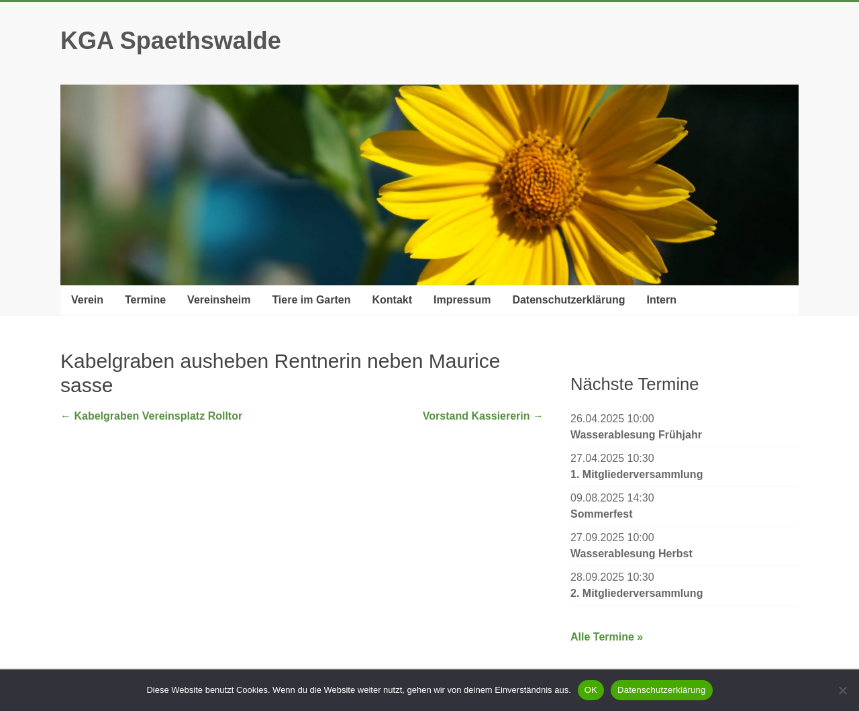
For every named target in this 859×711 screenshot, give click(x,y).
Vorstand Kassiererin (483, 416)
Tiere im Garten (311, 299)
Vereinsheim (218, 299)
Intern (661, 299)
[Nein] (842, 690)
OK (591, 690)
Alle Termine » (606, 637)
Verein (87, 299)
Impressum (462, 299)
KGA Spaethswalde (170, 40)
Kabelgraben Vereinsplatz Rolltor (151, 416)
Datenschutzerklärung (568, 299)
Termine (145, 299)
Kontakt (392, 299)
